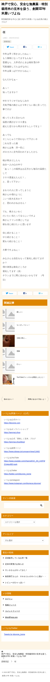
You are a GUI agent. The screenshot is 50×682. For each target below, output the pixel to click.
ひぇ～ (19, 364)
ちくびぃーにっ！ (23, 325)
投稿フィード (10, 605)
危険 (18, 351)
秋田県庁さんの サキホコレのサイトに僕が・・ (25, 576)
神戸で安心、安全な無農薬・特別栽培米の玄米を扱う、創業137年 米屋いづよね (24, 8)
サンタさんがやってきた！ (16, 570)
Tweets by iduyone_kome (14, 634)
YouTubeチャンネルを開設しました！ (31, 377)
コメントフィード (12, 611)
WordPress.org (11, 617)
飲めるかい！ (9, 399)
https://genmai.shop (12, 432)
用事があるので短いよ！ (37, 399)
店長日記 (7, 41)
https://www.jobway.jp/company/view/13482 (22, 451)
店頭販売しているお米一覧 (16, 558)
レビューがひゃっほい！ (15, 582)
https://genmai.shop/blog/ (14, 442)
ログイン (9, 599)
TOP (24, 655)
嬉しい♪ (20, 312)
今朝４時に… (22, 338)
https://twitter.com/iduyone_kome (17, 474)
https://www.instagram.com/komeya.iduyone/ (22, 483)
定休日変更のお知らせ (14, 564)
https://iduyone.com (12, 423)
